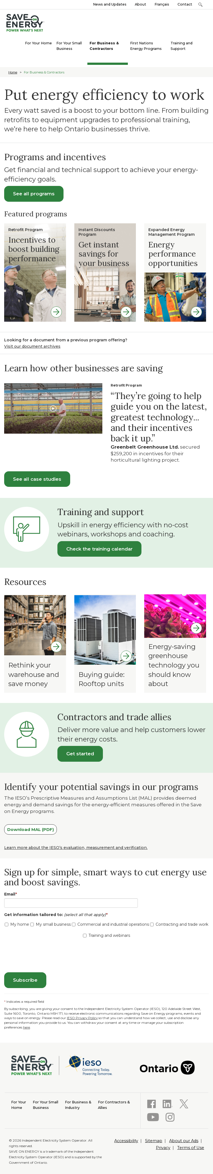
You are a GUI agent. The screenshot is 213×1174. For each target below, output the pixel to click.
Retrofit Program (25, 229)
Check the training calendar (99, 549)
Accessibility (126, 1140)
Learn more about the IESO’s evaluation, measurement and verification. (76, 847)
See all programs (34, 193)
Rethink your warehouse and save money (33, 674)
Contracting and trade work (179, 924)
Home (12, 72)
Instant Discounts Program (96, 232)
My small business (50, 924)
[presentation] (46, 956)
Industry (78, 1104)
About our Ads (183, 1140)
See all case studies (37, 479)
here (26, 1027)
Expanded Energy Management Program (171, 232)
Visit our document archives (32, 346)
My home (17, 924)
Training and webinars (106, 935)
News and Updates (109, 4)
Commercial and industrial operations (110, 924)
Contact (185, 4)
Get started (80, 753)
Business (45, 1104)
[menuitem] (38, 42)
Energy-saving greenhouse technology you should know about (173, 665)
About (140, 4)
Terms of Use (190, 1147)
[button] (200, 4)
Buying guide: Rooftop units (101, 679)
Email (10, 894)
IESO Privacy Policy (82, 1018)
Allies (114, 1104)
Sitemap (153, 1140)
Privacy (163, 1147)
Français (161, 4)
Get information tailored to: (57, 914)
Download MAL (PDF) (30, 829)
